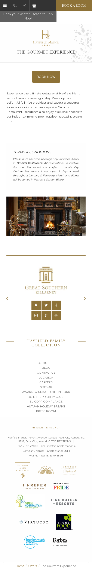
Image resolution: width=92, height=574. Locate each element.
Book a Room (74, 5)
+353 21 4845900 (27, 445)
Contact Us (46, 372)
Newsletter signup (46, 427)
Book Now (46, 77)
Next (85, 298)
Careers (46, 382)
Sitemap (46, 387)
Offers (32, 566)
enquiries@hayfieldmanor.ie (58, 445)
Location (46, 377)
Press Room (46, 411)
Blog (46, 367)
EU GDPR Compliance (46, 401)
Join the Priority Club (46, 396)
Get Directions (59, 441)
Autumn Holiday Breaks (46, 406)
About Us (46, 363)
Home (20, 566)
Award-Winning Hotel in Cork (46, 392)
